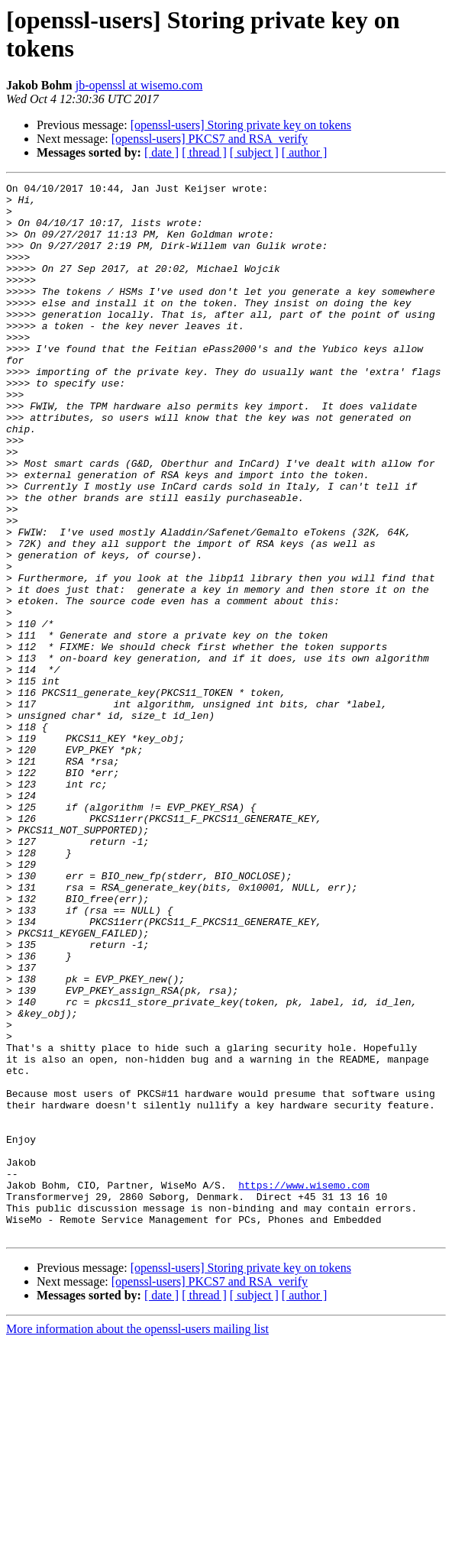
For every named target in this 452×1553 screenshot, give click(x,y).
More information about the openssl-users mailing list (137, 1539)
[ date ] (161, 152)
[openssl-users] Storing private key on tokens (241, 124)
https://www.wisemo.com (304, 1386)
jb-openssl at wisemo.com (139, 85)
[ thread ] (204, 152)
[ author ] (305, 152)
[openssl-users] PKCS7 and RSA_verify (209, 138)
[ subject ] (254, 152)
